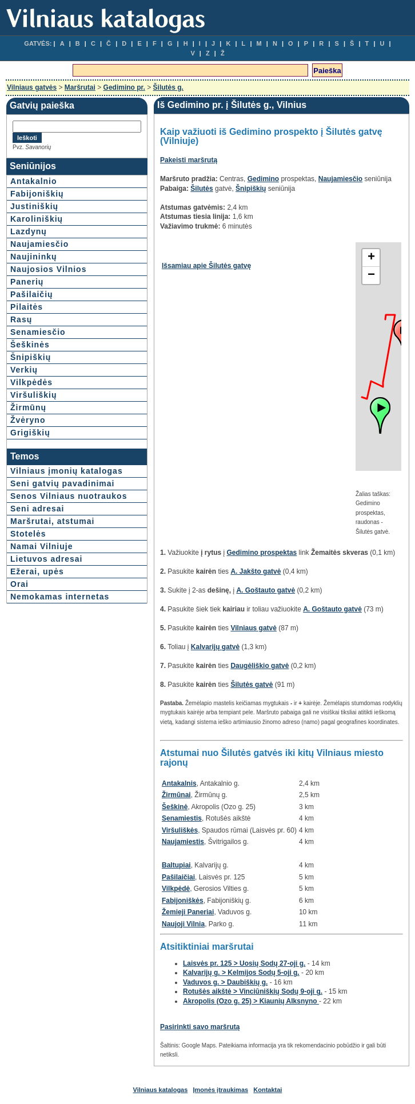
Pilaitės (26, 306)
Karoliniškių (36, 218)
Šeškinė (174, 807)
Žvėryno (27, 420)
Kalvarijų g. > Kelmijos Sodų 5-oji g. (241, 973)
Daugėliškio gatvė (259, 666)
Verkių (24, 369)
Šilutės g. (168, 87)
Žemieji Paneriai (188, 912)
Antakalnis (179, 783)
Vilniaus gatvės (32, 87)
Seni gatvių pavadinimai (62, 483)
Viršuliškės (180, 830)
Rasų (21, 319)
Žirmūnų (28, 407)
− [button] (371, 275)
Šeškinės (30, 344)
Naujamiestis (183, 842)
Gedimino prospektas (262, 553)
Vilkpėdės (31, 382)
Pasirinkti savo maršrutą (200, 1027)
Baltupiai (176, 865)
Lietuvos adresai (46, 558)
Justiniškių (34, 206)
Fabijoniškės (182, 901)
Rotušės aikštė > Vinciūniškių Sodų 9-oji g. (252, 991)
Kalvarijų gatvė (215, 647)
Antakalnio (33, 181)
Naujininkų (33, 256)
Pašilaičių (31, 294)
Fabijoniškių (37, 193)
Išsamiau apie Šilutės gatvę (206, 266)
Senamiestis (182, 818)
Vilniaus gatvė (253, 628)
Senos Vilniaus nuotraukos (68, 496)
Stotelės (28, 533)
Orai (19, 584)
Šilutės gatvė (251, 685)
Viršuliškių (33, 394)
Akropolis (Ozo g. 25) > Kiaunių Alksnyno (251, 1001)
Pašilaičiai (178, 877)
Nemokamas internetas (59, 596)
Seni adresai (37, 508)
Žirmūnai (176, 795)
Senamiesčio (38, 332)
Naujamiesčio (39, 244)
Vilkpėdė (176, 889)
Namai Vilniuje (41, 546)
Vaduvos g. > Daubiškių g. (225, 982)
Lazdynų (28, 231)
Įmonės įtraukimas (221, 1089)
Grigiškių (30, 432)
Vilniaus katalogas (160, 1089)
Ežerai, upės (37, 571)
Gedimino (263, 179)
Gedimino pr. (124, 87)
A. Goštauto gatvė (265, 590)
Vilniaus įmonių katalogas (66, 470)
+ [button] (371, 257)
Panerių (26, 281)
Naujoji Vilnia (183, 924)
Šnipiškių (30, 357)
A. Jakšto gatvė (255, 571)
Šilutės (201, 189)
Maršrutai (80, 87)
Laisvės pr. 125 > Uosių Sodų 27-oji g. (244, 963)
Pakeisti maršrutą (188, 160)
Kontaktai (267, 1089)
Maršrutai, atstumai (52, 521)
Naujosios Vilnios (48, 269)
